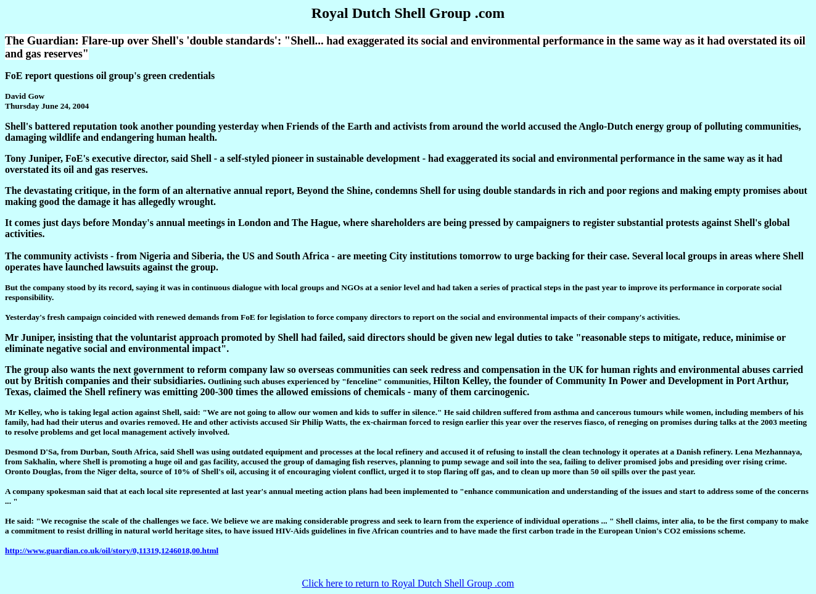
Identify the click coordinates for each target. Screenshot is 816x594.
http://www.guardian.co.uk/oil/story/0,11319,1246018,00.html (111, 550)
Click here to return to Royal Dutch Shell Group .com (408, 583)
